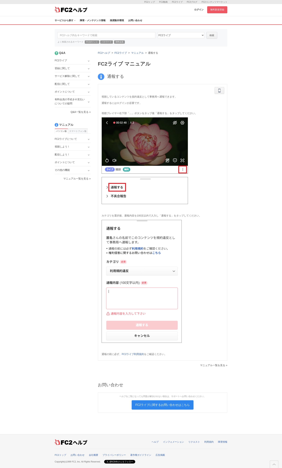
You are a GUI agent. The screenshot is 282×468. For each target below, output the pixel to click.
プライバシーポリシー (114, 455)
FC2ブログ (192, 2)
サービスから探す (65, 20)
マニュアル (137, 52)
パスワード (107, 42)
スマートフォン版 (78, 131)
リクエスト (194, 442)
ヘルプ (155, 442)
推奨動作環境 (117, 20)
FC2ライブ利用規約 (133, 354)
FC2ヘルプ (104, 52)
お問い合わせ (135, 20)
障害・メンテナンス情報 (93, 20)
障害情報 (222, 442)
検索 (212, 35)
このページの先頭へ (274, 464)
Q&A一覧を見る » (81, 111)
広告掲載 (160, 455)
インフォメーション (173, 442)
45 (181, 35)
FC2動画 (163, 2)
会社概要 (93, 455)
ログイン (199, 9)
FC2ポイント (92, 42)
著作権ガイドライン (140, 455)
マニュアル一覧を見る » (213, 365)
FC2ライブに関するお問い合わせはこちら (162, 404)
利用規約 (209, 442)
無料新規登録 (217, 9)
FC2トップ (149, 2)
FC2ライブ (177, 2)
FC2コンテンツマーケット (214, 2)
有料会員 (119, 42)
